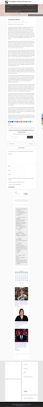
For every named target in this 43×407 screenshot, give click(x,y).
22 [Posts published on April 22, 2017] (25, 278)
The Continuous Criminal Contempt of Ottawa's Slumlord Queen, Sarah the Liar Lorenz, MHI (21, 323)
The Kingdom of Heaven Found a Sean (20, 1)
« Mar (20, 282)
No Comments (25, 22)
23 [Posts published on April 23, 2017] (27, 278)
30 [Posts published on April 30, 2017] (27, 280)
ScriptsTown (25, 405)
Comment (10, 153)
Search (16, 192)
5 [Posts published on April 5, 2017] (19, 275)
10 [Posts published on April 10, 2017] (15, 277)
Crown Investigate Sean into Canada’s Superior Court (15, 5)
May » (23, 282)
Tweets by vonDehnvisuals (28, 398)
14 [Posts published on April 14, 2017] (23, 277)
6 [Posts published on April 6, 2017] (21, 275)
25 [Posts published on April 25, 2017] (17, 280)
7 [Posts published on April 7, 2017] (23, 275)
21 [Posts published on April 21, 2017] (23, 278)
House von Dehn (18, 22)
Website (9, 174)
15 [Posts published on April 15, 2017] (25, 277)
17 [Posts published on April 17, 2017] (15, 278)
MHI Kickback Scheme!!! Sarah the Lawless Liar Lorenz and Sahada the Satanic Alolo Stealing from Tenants (21, 303)
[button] (8, 121)
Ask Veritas (26, 194)
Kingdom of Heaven (12, 24)
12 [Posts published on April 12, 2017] (19, 277)
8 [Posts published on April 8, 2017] (25, 275)
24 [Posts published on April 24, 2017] (15, 280)
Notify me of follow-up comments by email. (17, 182)
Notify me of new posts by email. (15, 184)
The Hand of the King (19, 24)
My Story (8, 7)
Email (9, 170)
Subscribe (30, 137)
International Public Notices (30, 5)
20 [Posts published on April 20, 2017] (21, 278)
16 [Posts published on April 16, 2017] (27, 277)
